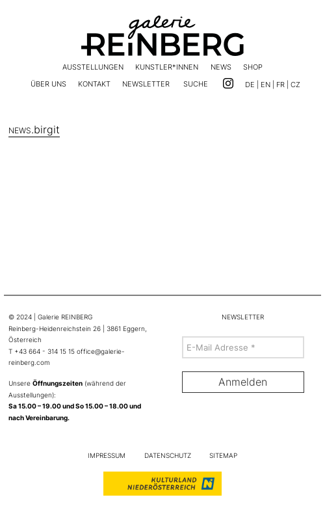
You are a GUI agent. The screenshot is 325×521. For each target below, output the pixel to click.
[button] (195, 86)
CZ (295, 84)
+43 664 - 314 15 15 (44, 351)
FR (280, 84)
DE (250, 84)
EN (265, 84)
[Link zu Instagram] (228, 84)
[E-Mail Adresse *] (243, 347)
